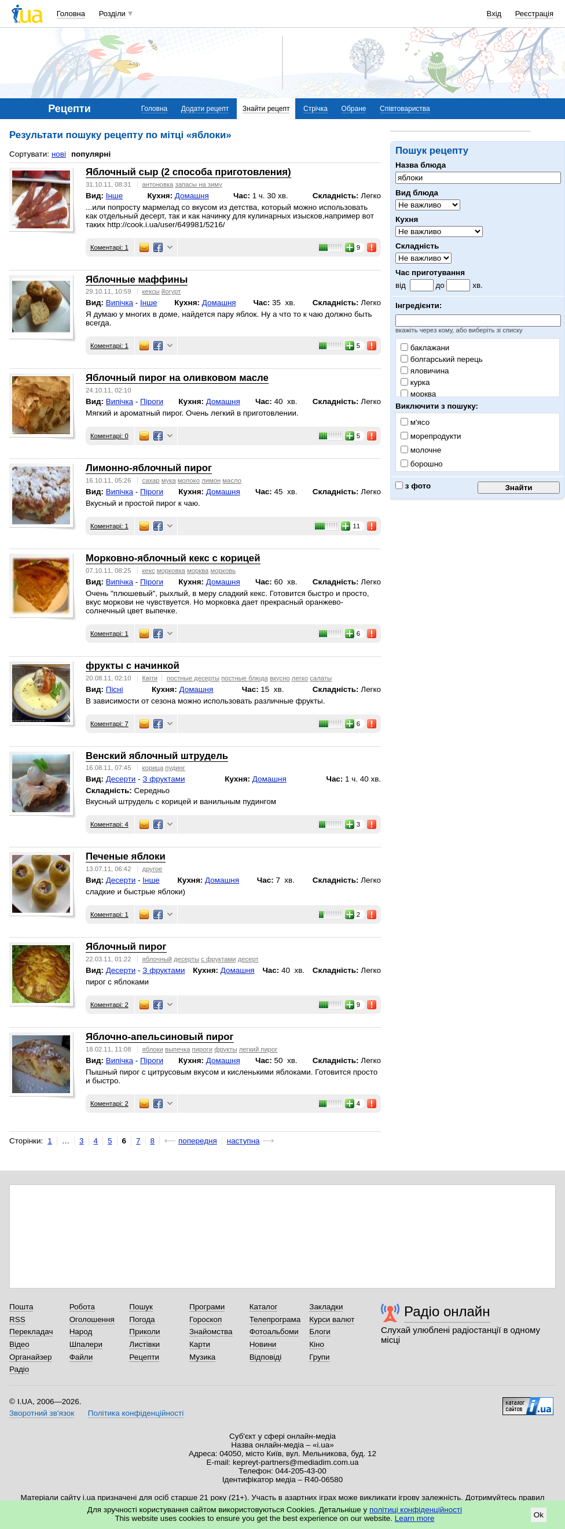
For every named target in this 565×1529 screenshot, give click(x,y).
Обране (354, 109)
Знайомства (211, 1331)
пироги (202, 1049)
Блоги (320, 1331)
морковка (171, 570)
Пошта (21, 1306)
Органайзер (30, 1357)
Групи (319, 1357)
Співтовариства (405, 109)
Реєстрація (534, 13)
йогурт (171, 291)
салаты (321, 678)
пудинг (175, 767)
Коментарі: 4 (109, 824)
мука (169, 480)
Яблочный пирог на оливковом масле (177, 377)
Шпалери (85, 1344)
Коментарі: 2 (109, 1004)
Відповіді (266, 1357)
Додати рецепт (205, 109)
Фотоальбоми (274, 1331)
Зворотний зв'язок (41, 1413)
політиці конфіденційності (415, 1509)
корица (153, 767)
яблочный (157, 959)
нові (59, 154)
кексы (151, 291)
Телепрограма (275, 1319)
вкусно (280, 678)
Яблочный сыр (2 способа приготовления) (188, 171)
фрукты (225, 1049)
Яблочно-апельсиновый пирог (160, 1036)
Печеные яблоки (126, 856)
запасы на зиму (198, 184)
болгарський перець (442, 359)
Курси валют (331, 1319)
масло (231, 480)
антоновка (158, 184)
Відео (19, 1344)
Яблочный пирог (126, 946)
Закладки (326, 1306)
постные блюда (244, 678)
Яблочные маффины (137, 279)
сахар (151, 480)
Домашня (192, 195)
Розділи (112, 13)
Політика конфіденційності (136, 1413)
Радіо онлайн (447, 1311)
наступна (243, 1140)
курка (415, 382)
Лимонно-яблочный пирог (149, 467)
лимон (211, 480)
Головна (71, 13)
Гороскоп (205, 1319)
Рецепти (144, 1357)
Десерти (121, 779)
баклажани (425, 347)
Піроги (151, 401)
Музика (202, 1357)
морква (418, 394)
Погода (142, 1319)
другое (152, 868)
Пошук (141, 1306)
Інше (114, 195)
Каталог (264, 1306)
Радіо (19, 1369)
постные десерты (193, 678)
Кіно (316, 1344)
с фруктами (218, 959)
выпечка (177, 1049)
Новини (263, 1344)
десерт (248, 959)
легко (300, 678)
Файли (81, 1357)
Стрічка (315, 109)
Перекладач (31, 1331)
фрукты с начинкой (132, 665)
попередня (197, 1140)
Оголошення (92, 1319)
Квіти (150, 678)
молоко (189, 480)
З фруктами (163, 779)
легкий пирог (258, 1049)
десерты (186, 959)
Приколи (144, 1331)
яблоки (152, 1049)
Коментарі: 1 (109, 247)
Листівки (144, 1344)
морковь (223, 570)
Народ (81, 1331)
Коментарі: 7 (109, 723)
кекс (148, 570)
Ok (539, 1515)
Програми (207, 1306)
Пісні (114, 689)
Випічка (119, 302)
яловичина (425, 370)
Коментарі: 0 (109, 435)
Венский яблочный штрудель (157, 755)
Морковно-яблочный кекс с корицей (173, 558)
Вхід (494, 13)
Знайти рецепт (266, 109)
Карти (199, 1344)
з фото (413, 486)
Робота (82, 1306)
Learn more (415, 1518)
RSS (17, 1319)
